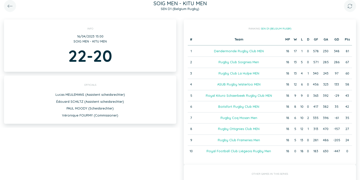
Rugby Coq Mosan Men (238, 118)
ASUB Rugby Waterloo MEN (238, 84)
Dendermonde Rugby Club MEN (239, 51)
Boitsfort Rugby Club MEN (238, 106)
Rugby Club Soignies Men (238, 62)
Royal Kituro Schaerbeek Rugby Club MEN (239, 96)
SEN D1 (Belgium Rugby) (276, 28)
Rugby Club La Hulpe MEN (238, 73)
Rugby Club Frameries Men (239, 140)
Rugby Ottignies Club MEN (239, 129)
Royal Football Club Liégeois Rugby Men (238, 151)
